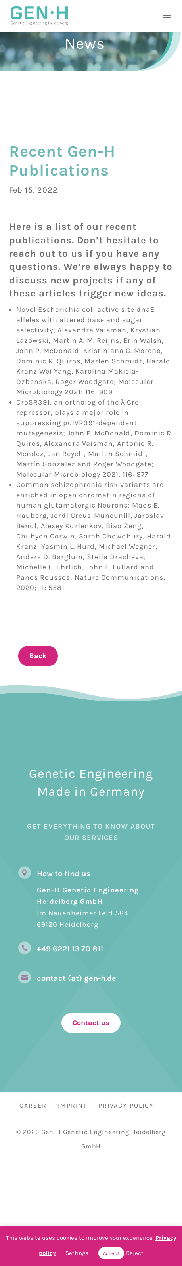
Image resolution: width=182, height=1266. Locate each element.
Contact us (91, 1022)
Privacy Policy (126, 1105)
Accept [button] (111, 1253)
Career (33, 1105)
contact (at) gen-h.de (76, 978)
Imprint (72, 1105)
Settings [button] (76, 1252)
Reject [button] (135, 1252)
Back (38, 655)
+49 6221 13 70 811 (70, 948)
